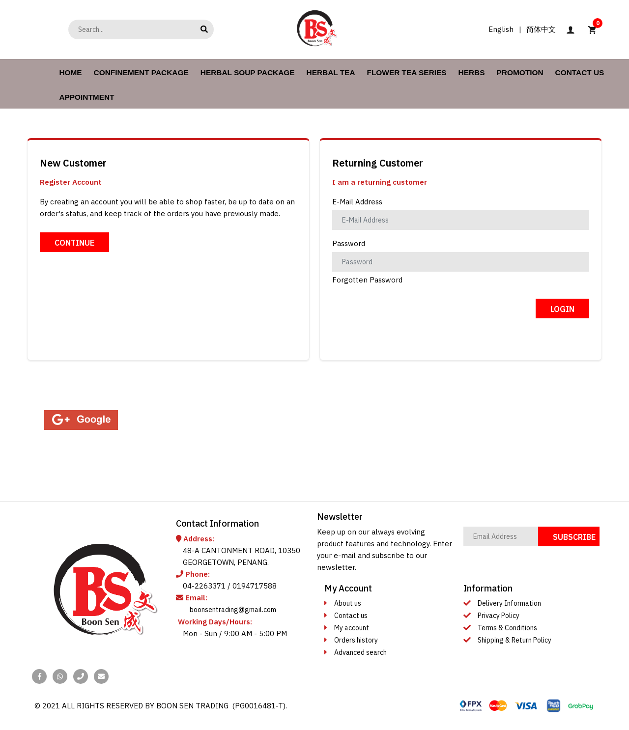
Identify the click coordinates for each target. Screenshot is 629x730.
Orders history (356, 640)
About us (347, 603)
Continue (74, 243)
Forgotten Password (367, 279)
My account (351, 627)
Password (348, 243)
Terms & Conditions (507, 627)
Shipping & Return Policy (514, 640)
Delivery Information (509, 603)
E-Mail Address (357, 201)
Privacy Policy (498, 615)
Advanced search (360, 652)
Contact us (351, 615)
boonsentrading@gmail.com (233, 609)
